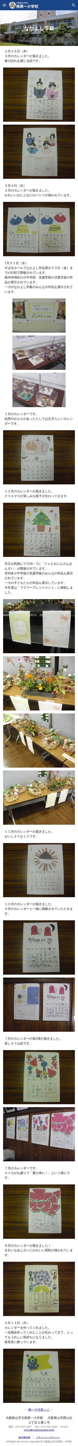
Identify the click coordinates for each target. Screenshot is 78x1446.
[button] (4, 5)
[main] (39, 28)
